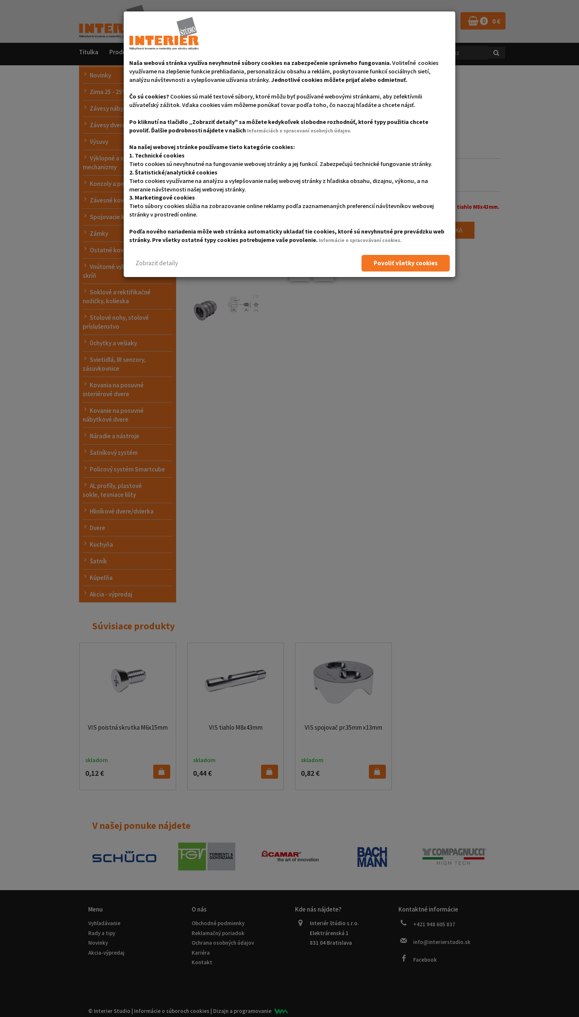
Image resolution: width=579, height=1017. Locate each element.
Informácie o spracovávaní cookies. (366, 239)
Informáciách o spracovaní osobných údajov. (306, 130)
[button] (156, 263)
